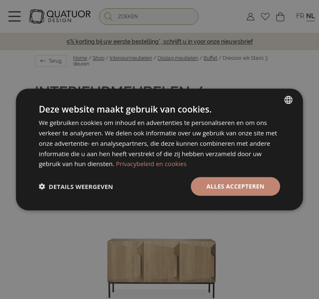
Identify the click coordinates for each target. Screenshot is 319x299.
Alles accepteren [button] (235, 186)
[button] (76, 186)
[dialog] (159, 150)
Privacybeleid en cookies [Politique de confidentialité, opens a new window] (151, 163)
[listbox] (289, 100)
